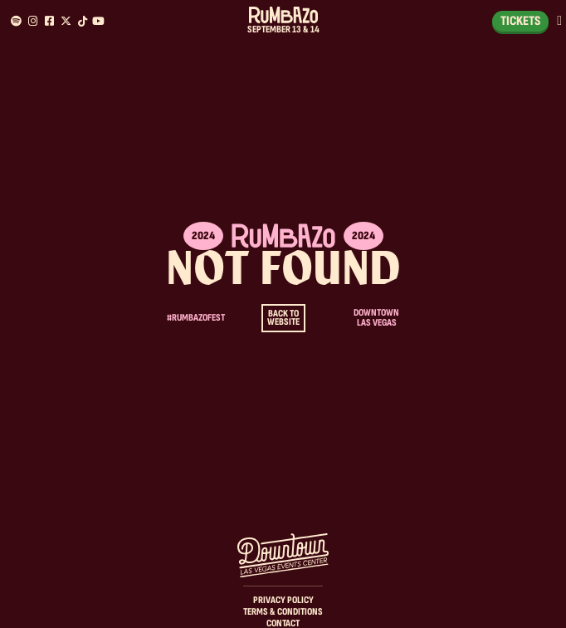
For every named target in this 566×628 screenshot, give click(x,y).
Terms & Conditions (283, 612)
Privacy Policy (283, 600)
